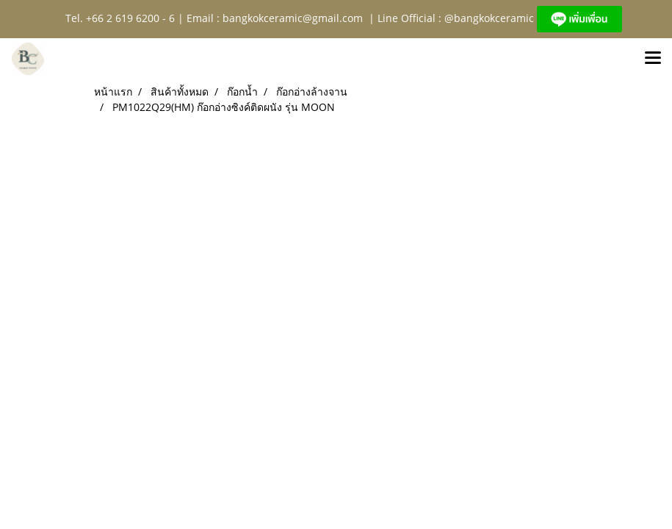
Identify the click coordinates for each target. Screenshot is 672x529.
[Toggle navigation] (653, 59)
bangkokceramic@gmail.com (293, 18)
